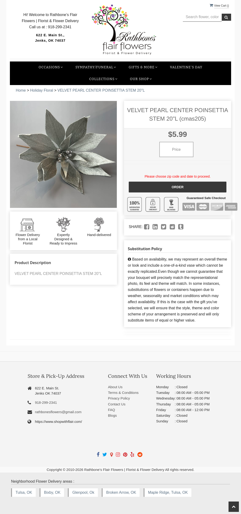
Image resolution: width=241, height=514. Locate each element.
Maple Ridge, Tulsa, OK (168, 492)
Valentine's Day (186, 67)
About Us (115, 387)
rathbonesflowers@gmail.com (58, 412)
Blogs (112, 415)
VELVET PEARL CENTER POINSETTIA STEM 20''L (101, 90)
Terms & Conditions (123, 393)
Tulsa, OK (24, 492)
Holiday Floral (41, 90)
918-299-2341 (46, 402)
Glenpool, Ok (83, 492)
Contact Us (116, 404)
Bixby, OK (52, 492)
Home (21, 90)
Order (178, 187)
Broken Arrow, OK (121, 492)
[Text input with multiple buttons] (202, 17)
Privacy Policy (119, 398)
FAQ (111, 410)
